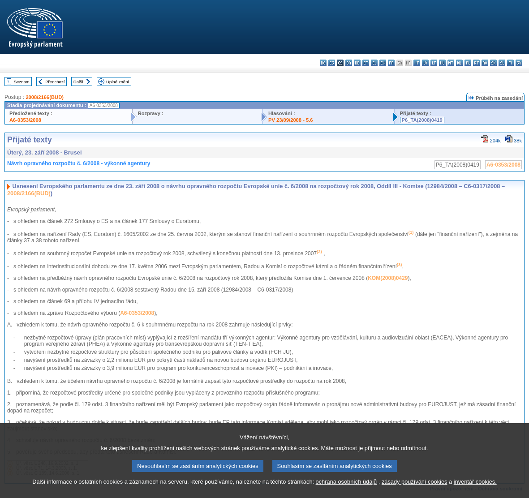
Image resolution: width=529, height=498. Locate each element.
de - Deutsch (357, 63)
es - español (331, 63)
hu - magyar (442, 63)
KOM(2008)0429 (388, 278)
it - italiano (416, 63)
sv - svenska (519, 63)
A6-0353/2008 (25, 120)
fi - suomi (510, 63)
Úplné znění (117, 81)
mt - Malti (450, 63)
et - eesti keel (365, 63)
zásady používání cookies (414, 490)
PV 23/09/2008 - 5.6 (290, 120)
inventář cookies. (475, 490)
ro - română (485, 63)
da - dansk (348, 63)
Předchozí (55, 81)
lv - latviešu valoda (425, 63)
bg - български (323, 63)
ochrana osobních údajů (346, 490)
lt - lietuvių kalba (433, 63)
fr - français (391, 63)
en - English (382, 63)
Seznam (22, 81)
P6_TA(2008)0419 (422, 120)
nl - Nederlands (459, 63)
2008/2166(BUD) (45, 97)
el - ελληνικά (374, 63)
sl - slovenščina (502, 63)
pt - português (476, 63)
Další (78, 81)
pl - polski (467, 63)
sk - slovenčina (493, 63)
